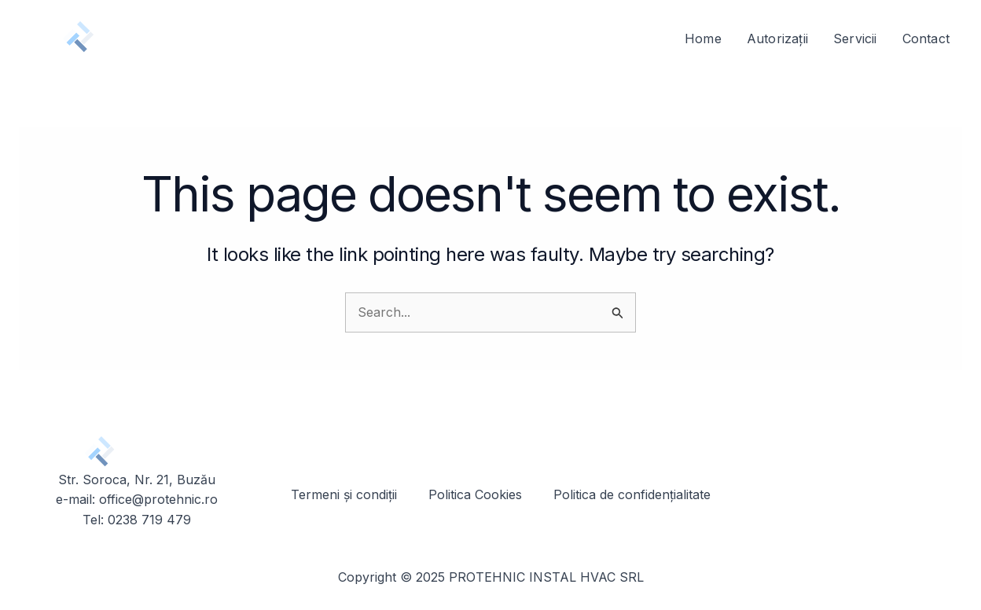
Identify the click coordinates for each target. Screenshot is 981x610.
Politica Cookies (475, 494)
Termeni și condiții (344, 494)
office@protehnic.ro (158, 499)
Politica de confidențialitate (632, 494)
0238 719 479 (149, 519)
